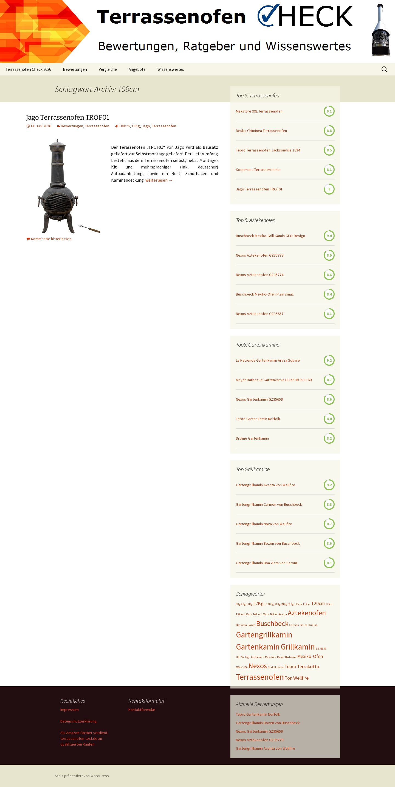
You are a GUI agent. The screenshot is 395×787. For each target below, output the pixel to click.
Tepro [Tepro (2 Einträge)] (290, 667)
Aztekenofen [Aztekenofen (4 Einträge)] (307, 612)
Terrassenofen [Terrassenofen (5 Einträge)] (260, 677)
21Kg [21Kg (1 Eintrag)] (277, 604)
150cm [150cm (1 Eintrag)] (265, 614)
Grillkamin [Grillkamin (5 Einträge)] (298, 647)
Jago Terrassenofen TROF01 (67, 117)
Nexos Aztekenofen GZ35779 (259, 255)
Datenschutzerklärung (78, 721)
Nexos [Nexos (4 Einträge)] (258, 665)
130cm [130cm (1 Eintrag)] (240, 614)
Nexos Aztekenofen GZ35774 (259, 274)
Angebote (137, 69)
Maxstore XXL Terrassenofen (259, 111)
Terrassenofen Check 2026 (28, 69)
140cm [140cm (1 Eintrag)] (248, 614)
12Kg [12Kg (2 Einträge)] (258, 603)
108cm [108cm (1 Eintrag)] (298, 604)
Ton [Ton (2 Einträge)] (288, 678)
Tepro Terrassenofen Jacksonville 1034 (268, 150)
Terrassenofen (97, 125)
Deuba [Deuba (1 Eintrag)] (303, 625)
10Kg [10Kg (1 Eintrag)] (249, 604)
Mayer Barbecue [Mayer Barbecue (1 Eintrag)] (286, 657)
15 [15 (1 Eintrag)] (265, 604)
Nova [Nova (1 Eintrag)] (281, 667)
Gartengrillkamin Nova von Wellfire (264, 523)
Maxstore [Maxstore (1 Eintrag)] (270, 657)
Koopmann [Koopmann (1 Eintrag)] (257, 657)
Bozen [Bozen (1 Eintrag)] (251, 625)
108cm (124, 125)
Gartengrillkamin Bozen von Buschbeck (268, 543)
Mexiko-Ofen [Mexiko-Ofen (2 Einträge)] (310, 656)
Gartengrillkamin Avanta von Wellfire (265, 484)
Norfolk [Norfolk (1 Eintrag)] (272, 667)
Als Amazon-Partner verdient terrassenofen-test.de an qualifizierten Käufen (83, 738)
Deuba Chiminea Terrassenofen (261, 130)
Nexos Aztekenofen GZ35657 (259, 313)
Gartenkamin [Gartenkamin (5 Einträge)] (258, 647)
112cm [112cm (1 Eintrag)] (307, 604)
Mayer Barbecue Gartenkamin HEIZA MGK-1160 (274, 379)
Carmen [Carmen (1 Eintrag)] (294, 625)
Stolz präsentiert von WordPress (82, 775)
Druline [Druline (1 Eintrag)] (312, 625)
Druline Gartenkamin (252, 438)
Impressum (69, 709)
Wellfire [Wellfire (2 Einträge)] (301, 678)
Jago (146, 125)
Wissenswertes (170, 69)
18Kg (136, 125)
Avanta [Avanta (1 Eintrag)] (282, 614)
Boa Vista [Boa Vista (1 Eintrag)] (241, 625)
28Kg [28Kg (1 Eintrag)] (284, 604)
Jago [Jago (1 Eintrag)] (247, 657)
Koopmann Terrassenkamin (258, 169)
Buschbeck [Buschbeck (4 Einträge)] (272, 623)
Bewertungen (75, 69)
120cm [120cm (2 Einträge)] (318, 603)
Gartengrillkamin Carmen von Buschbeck (269, 504)
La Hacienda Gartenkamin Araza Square (268, 360)
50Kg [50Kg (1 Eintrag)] (291, 604)
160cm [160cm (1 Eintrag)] (274, 614)
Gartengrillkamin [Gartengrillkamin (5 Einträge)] (264, 634)
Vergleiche (108, 69)
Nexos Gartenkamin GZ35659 (259, 399)
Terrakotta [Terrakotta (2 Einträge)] (308, 667)
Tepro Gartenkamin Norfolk (258, 418)
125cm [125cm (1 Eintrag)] (329, 604)
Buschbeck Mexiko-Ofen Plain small (265, 294)
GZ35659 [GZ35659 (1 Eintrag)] (321, 648)
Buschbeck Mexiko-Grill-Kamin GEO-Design (270, 235)
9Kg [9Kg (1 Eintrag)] (243, 604)
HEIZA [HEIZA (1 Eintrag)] (240, 657)
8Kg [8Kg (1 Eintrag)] (238, 604)
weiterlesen (159, 180)
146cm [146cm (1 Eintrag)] (257, 614)
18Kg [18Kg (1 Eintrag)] (271, 604)
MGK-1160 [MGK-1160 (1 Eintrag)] (242, 667)
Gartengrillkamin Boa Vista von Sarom (266, 562)
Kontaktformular (141, 709)
